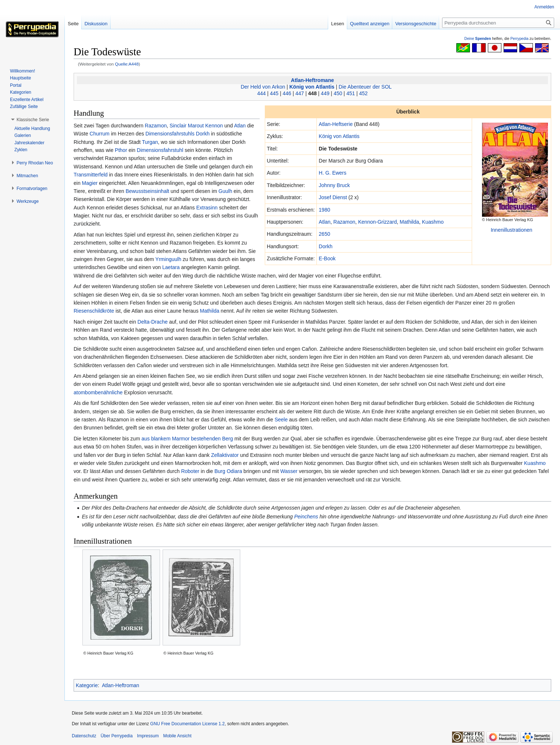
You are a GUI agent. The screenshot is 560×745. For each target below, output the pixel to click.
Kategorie (87, 685)
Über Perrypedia (117, 735)
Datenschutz (84, 735)
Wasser (288, 471)
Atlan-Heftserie (336, 124)
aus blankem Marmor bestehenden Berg (187, 439)
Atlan (324, 222)
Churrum (100, 134)
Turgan (150, 142)
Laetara (170, 267)
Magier (90, 183)
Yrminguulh (168, 259)
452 (363, 93)
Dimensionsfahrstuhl (160, 150)
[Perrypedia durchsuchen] (498, 23)
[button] (32, 119)
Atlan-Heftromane (312, 80)
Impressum (148, 735)
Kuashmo (433, 222)
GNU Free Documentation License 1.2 (187, 723)
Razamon (344, 222)
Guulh (225, 191)
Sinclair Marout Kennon (196, 125)
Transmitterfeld (91, 175)
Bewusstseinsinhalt (147, 191)
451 (350, 93)
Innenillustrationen (512, 230)
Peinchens (306, 516)
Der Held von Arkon (263, 87)
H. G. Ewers (332, 173)
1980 (324, 210)
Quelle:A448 (127, 64)
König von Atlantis (311, 87)
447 (300, 93)
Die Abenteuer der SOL (365, 87)
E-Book (327, 258)
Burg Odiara (228, 471)
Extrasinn (207, 208)
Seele (281, 419)
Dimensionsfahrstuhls (169, 134)
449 (325, 93)
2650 (324, 234)
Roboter (190, 471)
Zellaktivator (224, 455)
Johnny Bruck (334, 185)
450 (338, 93)
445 (274, 93)
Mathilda (409, 222)
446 (287, 93)
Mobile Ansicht (177, 735)
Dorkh (325, 246)
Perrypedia (519, 39)
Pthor (121, 150)
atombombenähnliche (98, 392)
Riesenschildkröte (94, 311)
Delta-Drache (152, 322)
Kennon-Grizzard (377, 222)
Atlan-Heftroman (120, 685)
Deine (477, 39)
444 (261, 93)
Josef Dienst (333, 197)
